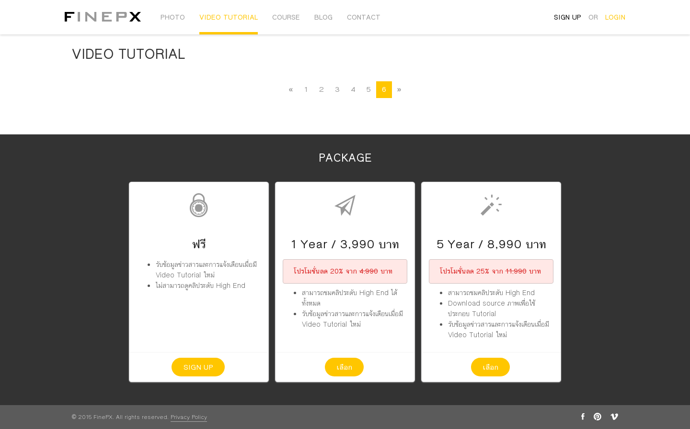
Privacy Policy (189, 417)
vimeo (614, 416)
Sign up (198, 367)
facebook (583, 416)
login (615, 17)
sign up (567, 17)
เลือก (344, 367)
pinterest (597, 416)
